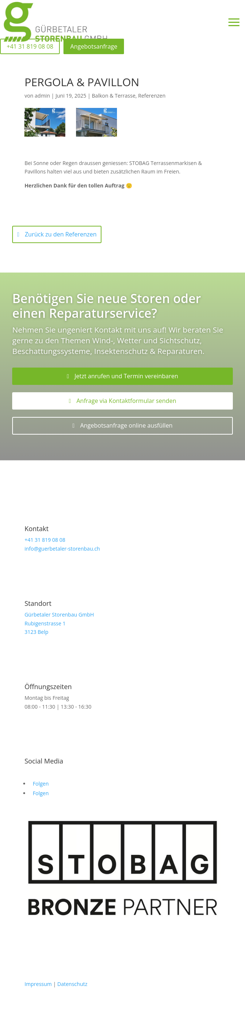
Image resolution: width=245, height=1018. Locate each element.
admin (42, 95)
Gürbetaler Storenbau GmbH (59, 614)
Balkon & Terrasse (113, 95)
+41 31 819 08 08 (44, 539)
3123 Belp (36, 631)
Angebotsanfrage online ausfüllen (126, 425)
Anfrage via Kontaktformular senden (126, 401)
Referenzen (151, 95)
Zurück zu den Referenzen (61, 234)
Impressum (38, 983)
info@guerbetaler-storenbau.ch (62, 548)
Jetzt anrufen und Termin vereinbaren (126, 376)
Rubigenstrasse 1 (44, 623)
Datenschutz (72, 983)
